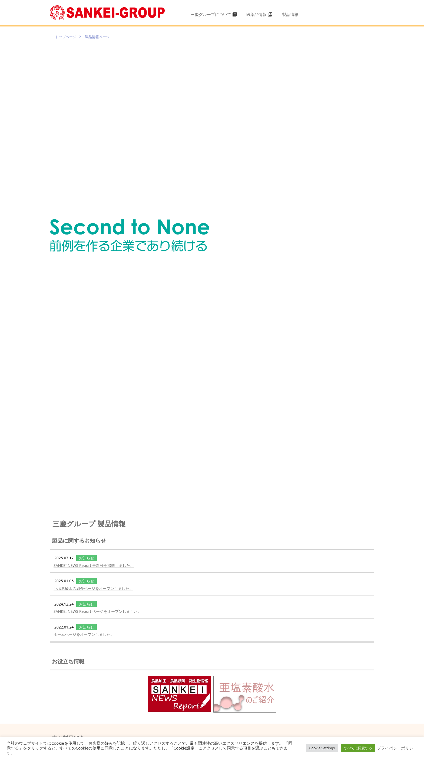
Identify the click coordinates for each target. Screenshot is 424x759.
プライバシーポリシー (397, 747)
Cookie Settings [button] (322, 747)
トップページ (67, 36)
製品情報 (290, 14)
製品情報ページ (102, 36)
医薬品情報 (259, 14)
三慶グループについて (214, 14)
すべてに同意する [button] (358, 747)
